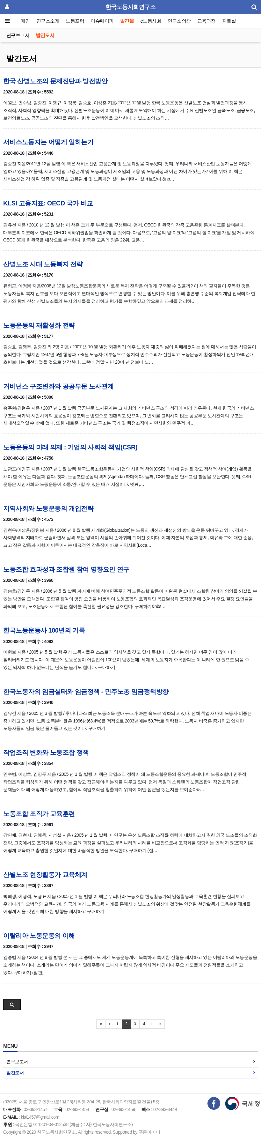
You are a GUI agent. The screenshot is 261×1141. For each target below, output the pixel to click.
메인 (25, 21)
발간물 (127, 21)
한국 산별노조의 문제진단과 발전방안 (55, 81)
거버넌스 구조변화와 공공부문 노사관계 (58, 386)
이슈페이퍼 (102, 21)
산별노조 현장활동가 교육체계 (45, 874)
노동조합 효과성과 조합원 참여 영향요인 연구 (66, 569)
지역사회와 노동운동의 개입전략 (48, 508)
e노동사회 (151, 21)
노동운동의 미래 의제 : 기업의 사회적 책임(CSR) (70, 447)
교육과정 (206, 21)
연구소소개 (48, 21)
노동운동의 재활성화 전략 (39, 325)
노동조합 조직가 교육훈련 (39, 813)
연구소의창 (179, 21)
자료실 (229, 21)
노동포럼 (75, 21)
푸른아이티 (149, 1132)
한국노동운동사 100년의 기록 (44, 630)
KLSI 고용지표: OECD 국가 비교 (48, 203)
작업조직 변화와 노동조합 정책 (46, 752)
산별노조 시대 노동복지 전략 (43, 264)
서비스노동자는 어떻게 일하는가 (48, 141)
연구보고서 (18, 35)
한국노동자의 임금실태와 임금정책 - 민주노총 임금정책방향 (86, 691)
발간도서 (45, 35)
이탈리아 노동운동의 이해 (39, 935)
